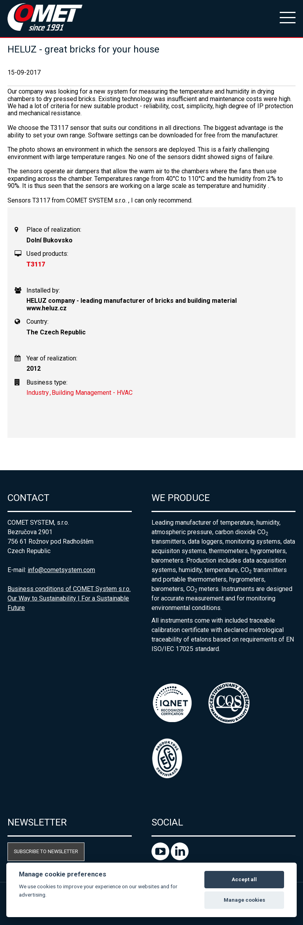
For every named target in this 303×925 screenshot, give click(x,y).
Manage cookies (244, 900)
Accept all (244, 879)
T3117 (35, 264)
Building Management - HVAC (92, 392)
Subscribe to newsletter (46, 851)
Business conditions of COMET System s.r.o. (69, 589)
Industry (37, 392)
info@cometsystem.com (61, 570)
